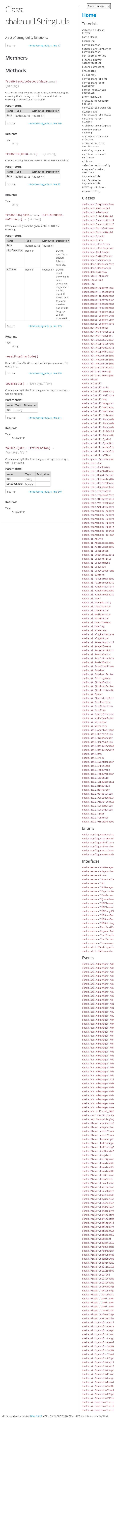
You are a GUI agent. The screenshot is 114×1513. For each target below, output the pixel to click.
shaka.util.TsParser (95, 817)
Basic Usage (89, 37)
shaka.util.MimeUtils (96, 785)
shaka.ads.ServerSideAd (97, 232)
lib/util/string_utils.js (40, 45)
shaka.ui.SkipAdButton (96, 682)
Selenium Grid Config (96, 165)
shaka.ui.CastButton (95, 550)
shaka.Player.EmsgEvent (97, 1179)
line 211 (57, 417)
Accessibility (91, 191)
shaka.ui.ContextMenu (96, 562)
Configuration (91, 45)
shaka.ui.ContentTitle (96, 558)
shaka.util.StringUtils (97, 809)
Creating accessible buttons (95, 102)
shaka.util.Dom (92, 754)
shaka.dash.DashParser (96, 268)
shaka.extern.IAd (93, 883)
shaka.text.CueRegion (96, 467)
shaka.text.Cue (92, 463)
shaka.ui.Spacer (92, 694)
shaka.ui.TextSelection (97, 706)
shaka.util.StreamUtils (97, 805)
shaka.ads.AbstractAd (96, 208)
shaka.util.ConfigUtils (97, 742)
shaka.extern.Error (94, 875)
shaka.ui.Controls (94, 566)
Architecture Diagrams (96, 125)
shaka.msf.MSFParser (95, 327)
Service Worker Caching (92, 131)
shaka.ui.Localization (96, 606)
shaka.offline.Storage (96, 371)
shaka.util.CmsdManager (97, 738)
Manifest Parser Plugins (92, 120)
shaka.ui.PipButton (94, 630)
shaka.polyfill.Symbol (96, 439)
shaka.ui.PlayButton (95, 638)
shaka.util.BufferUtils (97, 734)
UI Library (89, 75)
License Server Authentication (92, 61)
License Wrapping (93, 67)
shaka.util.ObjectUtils (97, 793)
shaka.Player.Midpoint (96, 1239)
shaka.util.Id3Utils (95, 777)
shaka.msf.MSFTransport (97, 335)
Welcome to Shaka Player (93, 32)
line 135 (57, 326)
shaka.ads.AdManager (95, 212)
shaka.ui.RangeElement (96, 646)
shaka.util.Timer (93, 813)
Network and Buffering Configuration (96, 50)
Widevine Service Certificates (93, 145)
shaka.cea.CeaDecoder (96, 252)
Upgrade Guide (91, 176)
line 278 (57, 373)
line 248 (57, 491)
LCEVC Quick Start (94, 187)
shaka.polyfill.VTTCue (96, 455)
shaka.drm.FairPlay (94, 272)
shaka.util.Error (93, 758)
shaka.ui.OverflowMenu (96, 622)
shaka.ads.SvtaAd (93, 236)
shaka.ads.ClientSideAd (97, 216)
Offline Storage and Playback (95, 138)
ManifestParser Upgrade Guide (92, 182)
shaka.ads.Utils (92, 240)
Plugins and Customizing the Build (96, 113)
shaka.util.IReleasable (97, 951)
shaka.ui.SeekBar (93, 670)
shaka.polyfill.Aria (95, 387)
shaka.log (88, 284)
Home (89, 15)
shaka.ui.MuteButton (95, 618)
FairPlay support (93, 150)
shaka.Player (90, 379)
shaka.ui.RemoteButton (96, 654)
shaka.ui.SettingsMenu (96, 678)
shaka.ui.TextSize (94, 710)
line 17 (56, 45)
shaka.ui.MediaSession (96, 614)
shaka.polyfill (92, 383)
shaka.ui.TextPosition (96, 702)
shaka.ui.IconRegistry (96, 602)
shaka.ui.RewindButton (96, 662)
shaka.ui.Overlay (93, 626)
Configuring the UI (94, 78)
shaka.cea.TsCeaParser (96, 260)
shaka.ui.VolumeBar (94, 722)
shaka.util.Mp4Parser (96, 789)
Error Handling (92, 96)
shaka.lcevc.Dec (92, 280)
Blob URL (87, 161)
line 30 (56, 184)
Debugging (88, 41)
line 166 (57, 123)
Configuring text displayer (93, 84)
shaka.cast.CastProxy (96, 244)
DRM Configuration (94, 56)
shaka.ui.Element (93, 574)
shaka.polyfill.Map (94, 399)
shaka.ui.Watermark (94, 726)
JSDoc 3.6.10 (36, 1416)
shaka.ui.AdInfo (92, 539)
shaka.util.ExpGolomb (96, 766)
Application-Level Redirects (94, 156)
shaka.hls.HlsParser (95, 276)
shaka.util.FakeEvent (96, 770)
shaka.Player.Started (96, 1274)
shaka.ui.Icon (91, 598)
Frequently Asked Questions (93, 171)
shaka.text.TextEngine (96, 491)
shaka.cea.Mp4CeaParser (97, 256)
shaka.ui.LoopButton (95, 610)
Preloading (89, 71)
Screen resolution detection (94, 91)
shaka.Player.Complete (96, 1155)
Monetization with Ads (96, 107)
